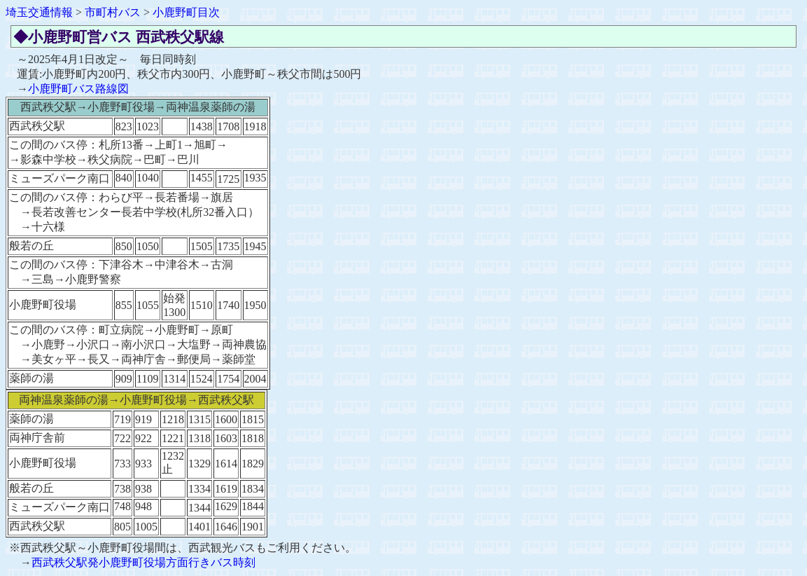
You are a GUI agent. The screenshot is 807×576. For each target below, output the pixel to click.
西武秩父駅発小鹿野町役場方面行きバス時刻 (143, 562)
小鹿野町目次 (186, 12)
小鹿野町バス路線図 (78, 89)
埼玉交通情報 (39, 12)
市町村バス (113, 12)
